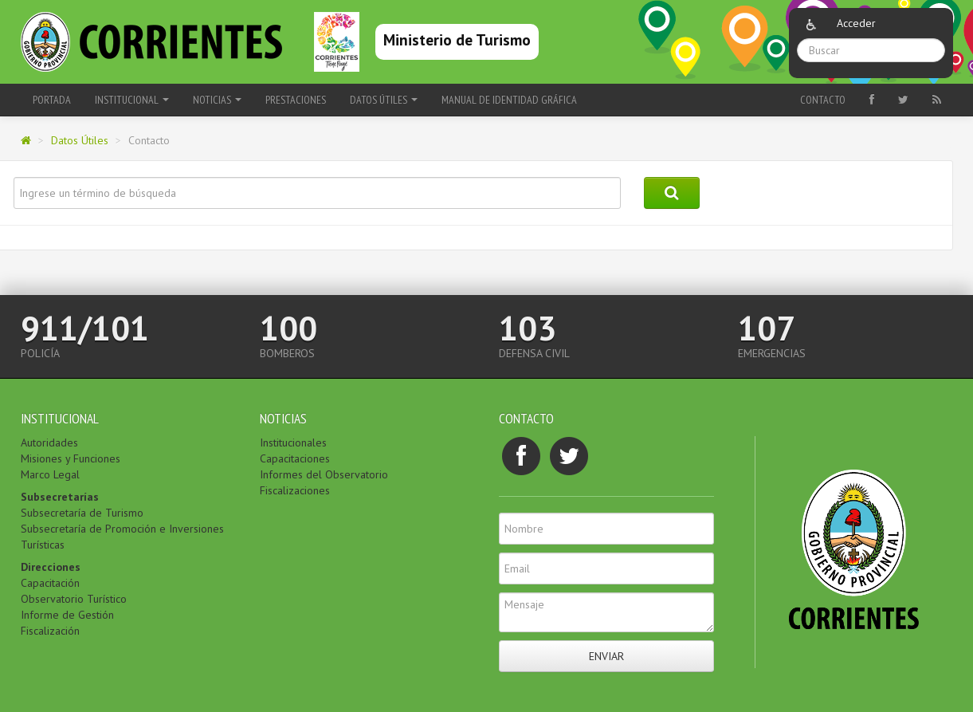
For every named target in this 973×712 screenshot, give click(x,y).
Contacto (822, 99)
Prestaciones (295, 99)
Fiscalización (50, 630)
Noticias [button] (217, 99)
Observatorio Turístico (74, 599)
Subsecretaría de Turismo (82, 512)
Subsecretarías (60, 497)
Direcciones (50, 567)
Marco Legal (50, 474)
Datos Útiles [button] (384, 99)
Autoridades (49, 442)
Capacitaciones (295, 458)
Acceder (856, 23)
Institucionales (293, 442)
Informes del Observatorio (324, 474)
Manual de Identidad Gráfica (509, 99)
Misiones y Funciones (70, 458)
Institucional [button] (132, 99)
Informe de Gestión (67, 615)
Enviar (606, 656)
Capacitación (50, 583)
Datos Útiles (79, 140)
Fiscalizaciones (295, 490)
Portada (52, 99)
